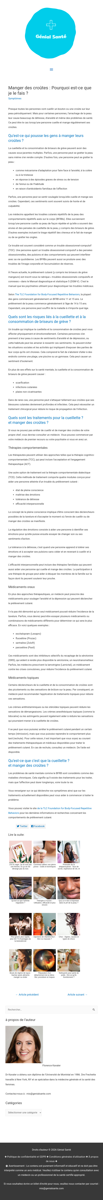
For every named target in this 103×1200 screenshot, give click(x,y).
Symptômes (14, 98)
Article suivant (78, 994)
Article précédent (27, 994)
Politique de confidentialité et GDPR (26, 1156)
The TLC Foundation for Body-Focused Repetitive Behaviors (47, 294)
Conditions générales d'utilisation (67, 1156)
